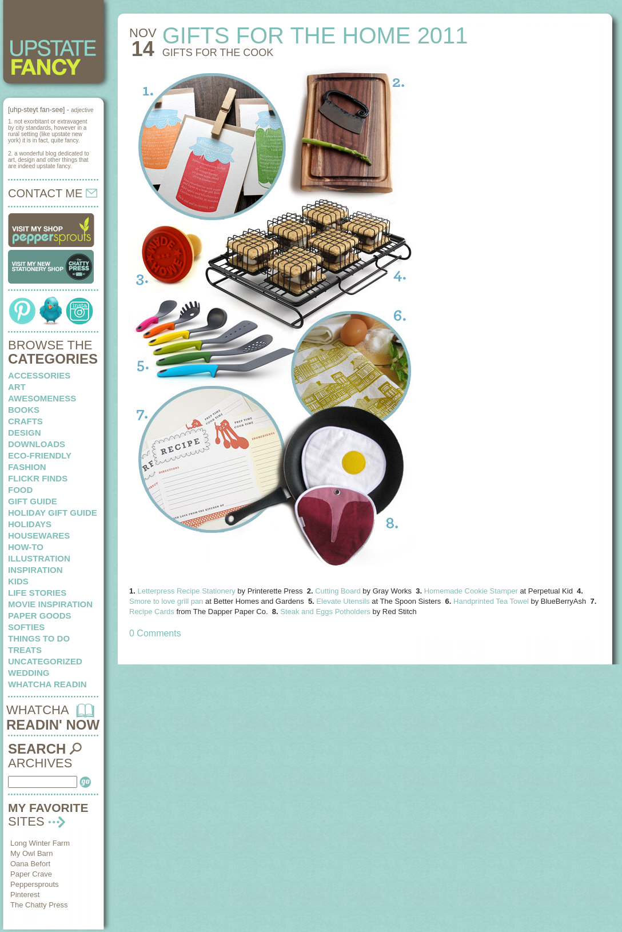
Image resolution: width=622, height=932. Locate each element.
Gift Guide (32, 501)
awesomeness (42, 398)
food (20, 490)
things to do (39, 638)
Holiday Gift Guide (52, 512)
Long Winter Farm (40, 843)
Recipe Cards (151, 611)
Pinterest (24, 894)
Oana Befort (30, 863)
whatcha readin (47, 684)
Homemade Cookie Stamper (471, 591)
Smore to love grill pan (166, 601)
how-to (25, 547)
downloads (36, 444)
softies (26, 627)
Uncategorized (45, 661)
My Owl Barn (31, 853)
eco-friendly (39, 455)
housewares (39, 535)
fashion (27, 467)
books (23, 410)
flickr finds (37, 478)
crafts (25, 421)
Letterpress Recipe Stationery (187, 591)
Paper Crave (31, 874)
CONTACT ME (52, 193)
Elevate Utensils (342, 601)
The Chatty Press (38, 905)
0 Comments (155, 633)
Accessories (39, 375)
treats (25, 650)
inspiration (35, 570)
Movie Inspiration (50, 604)
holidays (29, 524)
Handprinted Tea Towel (492, 601)
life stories (37, 593)
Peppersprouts (34, 884)
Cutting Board (338, 591)
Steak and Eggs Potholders (325, 611)
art (17, 387)
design (24, 432)
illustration (39, 558)
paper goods (39, 615)
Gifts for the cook (218, 52)
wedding (29, 673)
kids (18, 581)
